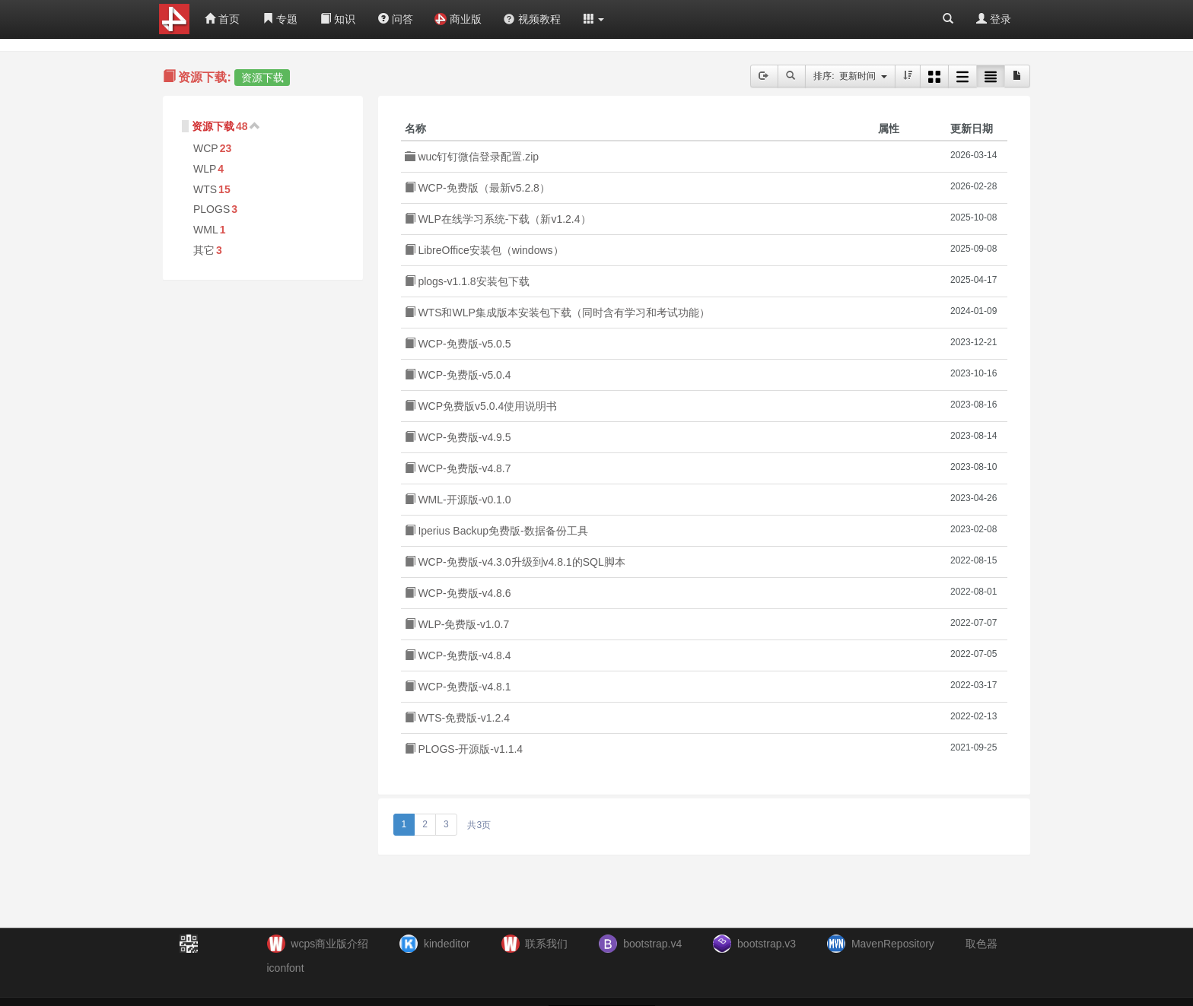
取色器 (981, 944)
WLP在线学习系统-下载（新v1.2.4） (498, 219)
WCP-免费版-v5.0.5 (458, 344)
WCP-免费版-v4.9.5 (458, 437)
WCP (205, 148)
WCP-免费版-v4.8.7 (458, 468)
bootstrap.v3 (766, 944)
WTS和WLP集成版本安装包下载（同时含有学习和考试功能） (557, 312)
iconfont (285, 968)
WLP (204, 169)
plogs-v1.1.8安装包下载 (467, 281)
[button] (594, 19)
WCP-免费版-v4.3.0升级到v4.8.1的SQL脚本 (515, 562)
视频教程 (532, 19)
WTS (205, 189)
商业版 (458, 19)
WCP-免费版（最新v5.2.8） (477, 188)
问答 (395, 19)
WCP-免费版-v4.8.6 (458, 593)
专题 (279, 19)
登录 (993, 19)
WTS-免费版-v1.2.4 (457, 718)
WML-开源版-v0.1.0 (458, 499)
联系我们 (546, 944)
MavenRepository (892, 944)
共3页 (479, 825)
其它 (204, 250)
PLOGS (211, 209)
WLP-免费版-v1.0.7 (457, 624)
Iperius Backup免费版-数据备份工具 (496, 531)
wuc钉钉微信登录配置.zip (472, 157)
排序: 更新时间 (850, 76)
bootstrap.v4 (652, 944)
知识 (337, 19)
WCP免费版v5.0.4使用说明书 (481, 406)
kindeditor (447, 944)
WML (205, 230)
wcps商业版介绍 (329, 944)
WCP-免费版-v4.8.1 (458, 687)
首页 (222, 19)
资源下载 (213, 126)
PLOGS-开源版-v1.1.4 (464, 749)
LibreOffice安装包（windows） (484, 250)
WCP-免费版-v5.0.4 (458, 375)
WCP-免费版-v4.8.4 (458, 655)
